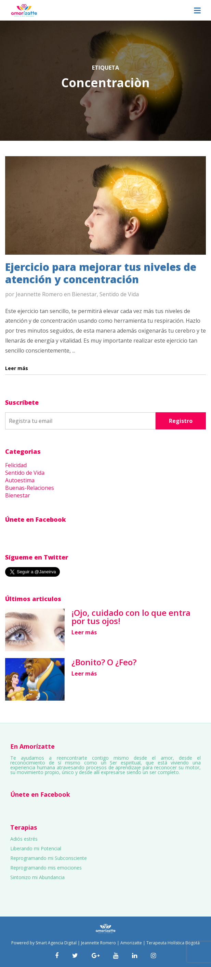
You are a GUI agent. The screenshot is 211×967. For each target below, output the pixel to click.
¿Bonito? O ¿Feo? (103, 662)
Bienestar (84, 294)
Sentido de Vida (119, 294)
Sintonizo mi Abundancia (37, 877)
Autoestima (20, 480)
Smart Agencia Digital (56, 943)
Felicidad (16, 465)
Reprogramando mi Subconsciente (48, 858)
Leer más (84, 632)
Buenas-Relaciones (29, 488)
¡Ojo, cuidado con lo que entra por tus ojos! (130, 616)
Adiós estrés (24, 839)
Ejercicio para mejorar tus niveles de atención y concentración (100, 273)
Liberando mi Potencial (35, 848)
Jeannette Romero (39, 294)
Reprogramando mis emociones (46, 867)
